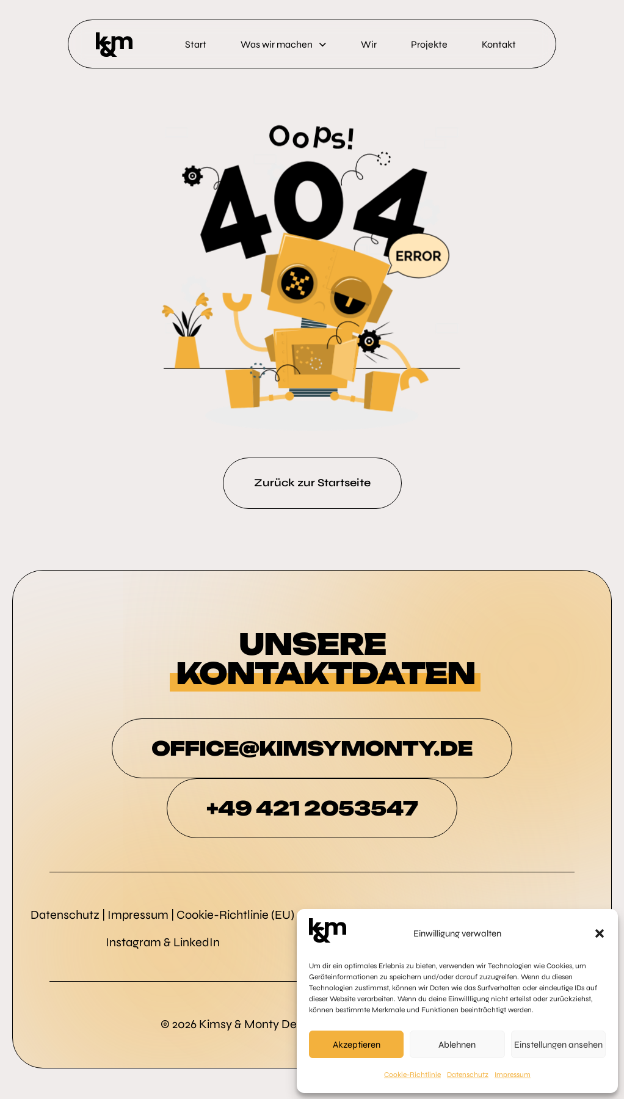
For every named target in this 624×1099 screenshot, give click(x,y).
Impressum (513, 1074)
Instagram (133, 942)
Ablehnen (457, 1044)
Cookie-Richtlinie (412, 1074)
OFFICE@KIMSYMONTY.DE (312, 748)
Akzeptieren (356, 1044)
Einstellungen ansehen (558, 1044)
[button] (599, 933)
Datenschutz (467, 1074)
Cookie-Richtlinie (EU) (235, 914)
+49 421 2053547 (312, 808)
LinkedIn (196, 942)
